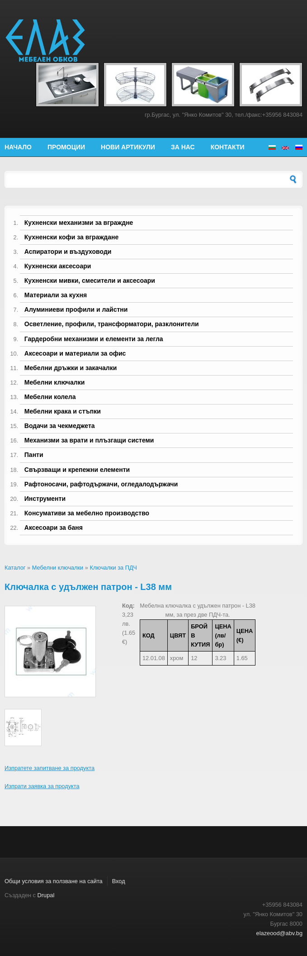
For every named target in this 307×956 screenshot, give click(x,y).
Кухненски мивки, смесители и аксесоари (89, 280)
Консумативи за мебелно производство (86, 513)
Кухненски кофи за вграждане (71, 237)
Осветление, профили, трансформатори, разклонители (111, 324)
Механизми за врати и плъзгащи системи (89, 440)
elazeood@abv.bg (279, 933)
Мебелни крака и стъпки (62, 411)
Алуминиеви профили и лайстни (76, 309)
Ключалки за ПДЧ (113, 567)
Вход (118, 881)
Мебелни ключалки (54, 382)
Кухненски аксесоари (57, 266)
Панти (33, 454)
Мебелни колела (50, 396)
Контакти (228, 147)
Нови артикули (128, 147)
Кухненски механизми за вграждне (78, 222)
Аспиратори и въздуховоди (68, 251)
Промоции (66, 147)
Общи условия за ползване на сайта (54, 881)
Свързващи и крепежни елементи (77, 469)
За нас (183, 147)
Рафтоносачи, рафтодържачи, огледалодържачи (101, 484)
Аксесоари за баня (53, 527)
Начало (18, 147)
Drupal (46, 895)
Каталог (15, 567)
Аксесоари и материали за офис (75, 353)
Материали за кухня (55, 295)
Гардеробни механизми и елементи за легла (93, 338)
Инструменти (45, 498)
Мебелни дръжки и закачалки (70, 367)
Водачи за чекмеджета (59, 425)
